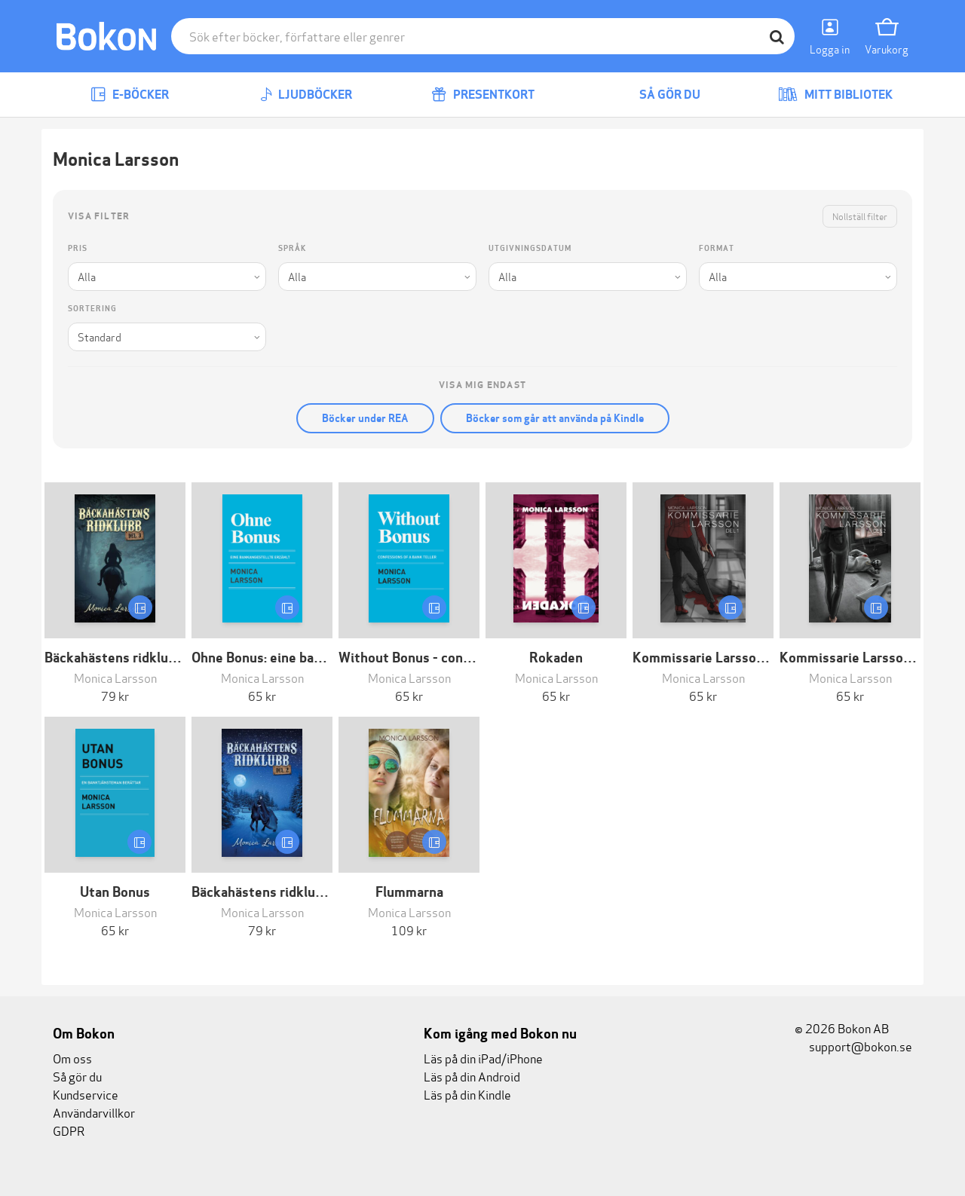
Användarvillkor (94, 1112)
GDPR (68, 1130)
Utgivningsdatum (530, 248)
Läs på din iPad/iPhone (483, 1057)
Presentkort (483, 94)
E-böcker (129, 94)
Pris (77, 248)
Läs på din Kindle (467, 1094)
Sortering (92, 309)
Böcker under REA (365, 418)
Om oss (72, 1057)
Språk (292, 248)
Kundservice (85, 1094)
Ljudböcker (306, 94)
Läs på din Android (472, 1075)
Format (716, 248)
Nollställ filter (859, 216)
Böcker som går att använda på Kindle (555, 418)
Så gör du (658, 94)
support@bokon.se (853, 1045)
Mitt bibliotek (835, 94)
